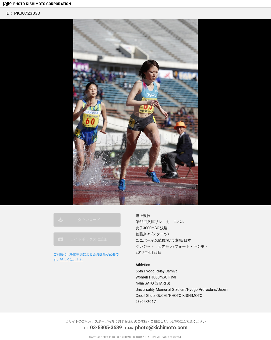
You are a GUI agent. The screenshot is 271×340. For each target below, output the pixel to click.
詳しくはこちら (71, 260)
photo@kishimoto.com (161, 327)
